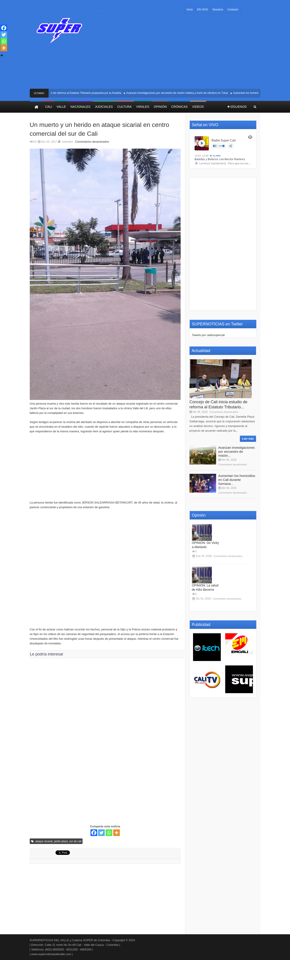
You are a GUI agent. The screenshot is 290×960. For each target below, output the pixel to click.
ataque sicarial (43, 841)
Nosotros (217, 9)
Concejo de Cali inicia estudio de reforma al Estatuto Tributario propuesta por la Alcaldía (70, 92)
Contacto (232, 9)
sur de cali (75, 841)
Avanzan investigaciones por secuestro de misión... (236, 451)
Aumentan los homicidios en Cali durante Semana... (236, 480)
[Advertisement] (177, 53)
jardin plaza (61, 841)
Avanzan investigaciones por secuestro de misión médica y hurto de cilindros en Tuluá (178, 92)
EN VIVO (202, 9)
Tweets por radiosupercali (208, 335)
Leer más (248, 438)
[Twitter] (101, 832)
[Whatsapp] (109, 832)
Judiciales (67, 141)
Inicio (190, 9)
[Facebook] (94, 832)
